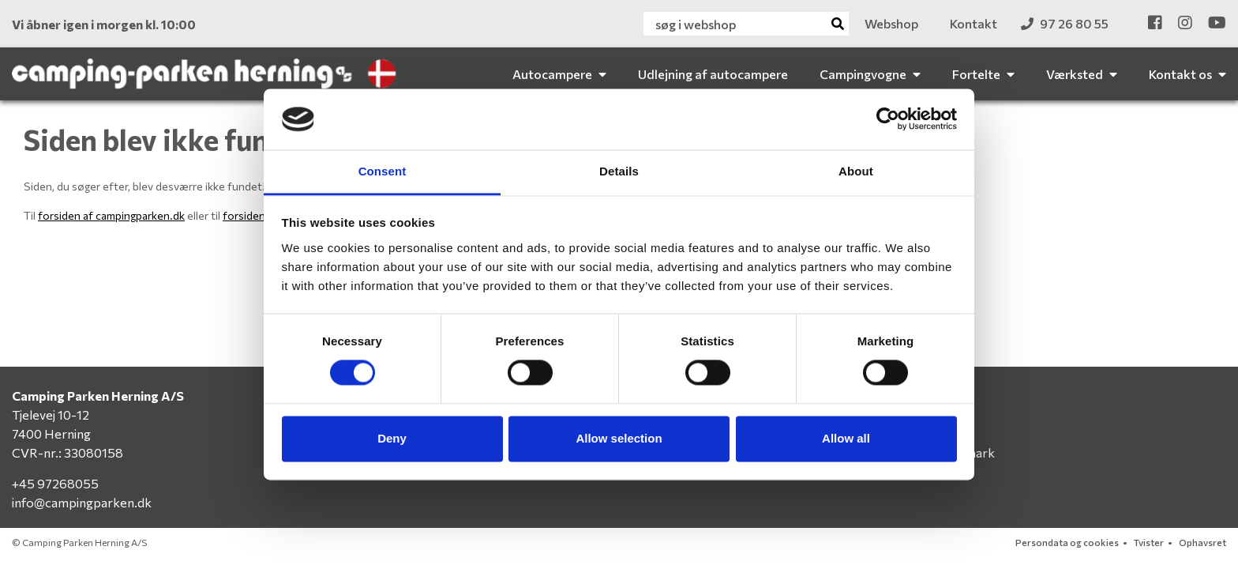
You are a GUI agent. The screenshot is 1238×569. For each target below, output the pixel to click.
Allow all (846, 438)
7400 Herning (51, 433)
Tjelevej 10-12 (50, 414)
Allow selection (619, 438)
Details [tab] (619, 171)
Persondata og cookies (1067, 542)
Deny (392, 438)
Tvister (1149, 542)
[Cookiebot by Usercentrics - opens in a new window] (888, 119)
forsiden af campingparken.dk (111, 215)
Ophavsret (1202, 542)
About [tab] (855, 171)
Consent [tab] (382, 171)
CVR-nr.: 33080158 (67, 452)
